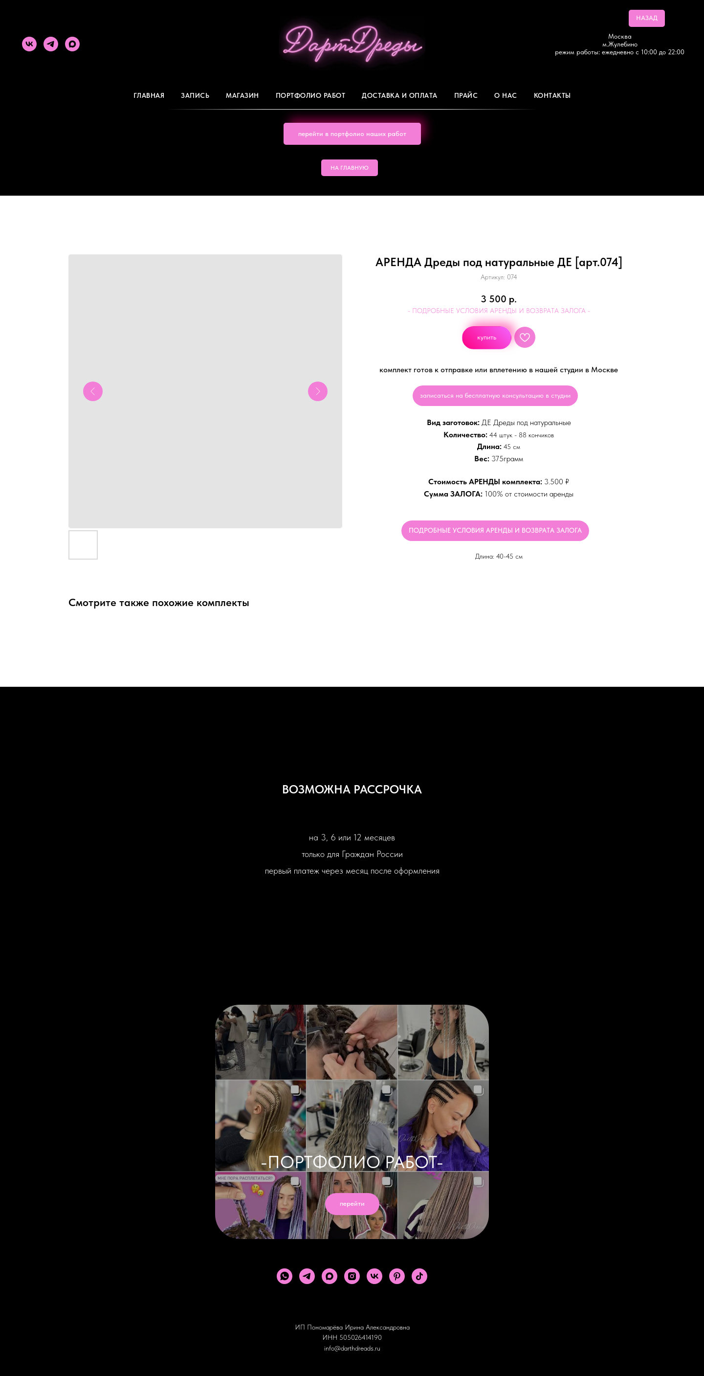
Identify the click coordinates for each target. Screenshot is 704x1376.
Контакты (552, 95)
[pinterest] (397, 1276)
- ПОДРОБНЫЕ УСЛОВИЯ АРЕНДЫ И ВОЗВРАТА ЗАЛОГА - (499, 311)
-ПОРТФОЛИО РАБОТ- (352, 1162)
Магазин (242, 95)
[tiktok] (419, 1276)
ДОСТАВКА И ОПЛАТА (400, 95)
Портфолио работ (311, 95)
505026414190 (360, 1337)
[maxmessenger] (72, 44)
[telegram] (51, 44)
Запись (195, 95)
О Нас (505, 95)
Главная (149, 95)
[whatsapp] (284, 1276)
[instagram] (352, 1276)
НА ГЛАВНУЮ (349, 167)
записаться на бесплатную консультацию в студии (495, 395)
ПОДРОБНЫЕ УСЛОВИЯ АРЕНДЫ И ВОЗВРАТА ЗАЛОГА (495, 530)
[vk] (29, 44)
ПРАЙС (466, 95)
